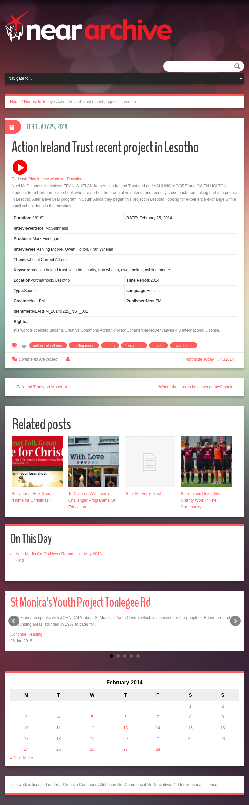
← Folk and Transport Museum (39, 387)
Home (15, 101)
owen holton (184, 346)
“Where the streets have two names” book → (197, 387)
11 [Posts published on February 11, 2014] (58, 728)
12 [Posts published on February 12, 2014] (92, 728)
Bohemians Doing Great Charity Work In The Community (202, 500)
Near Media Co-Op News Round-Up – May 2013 (58, 554)
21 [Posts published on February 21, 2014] (158, 738)
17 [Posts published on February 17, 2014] (26, 738)
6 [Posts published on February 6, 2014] (125, 717)
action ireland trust (48, 346)
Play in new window (46, 179)
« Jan (15, 758)
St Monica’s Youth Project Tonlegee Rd (80, 602)
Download (76, 179)
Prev (13, 621)
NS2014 (227, 359)
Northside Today (38, 101)
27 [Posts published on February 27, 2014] (125, 749)
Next (235, 621)
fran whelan (134, 346)
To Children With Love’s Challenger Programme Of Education (91, 500)
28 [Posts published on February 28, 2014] (158, 749)
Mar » (28, 758)
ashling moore (83, 346)
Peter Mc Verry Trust (143, 493)
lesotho (158, 346)
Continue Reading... (28, 634)
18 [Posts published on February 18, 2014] (58, 738)
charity (110, 346)
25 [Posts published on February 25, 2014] (58, 749)
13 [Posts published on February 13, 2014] (125, 728)
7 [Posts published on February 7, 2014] (158, 717)
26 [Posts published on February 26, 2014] (92, 749)
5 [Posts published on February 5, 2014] (92, 717)
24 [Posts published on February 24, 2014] (26, 749)
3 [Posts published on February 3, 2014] (26, 717)
